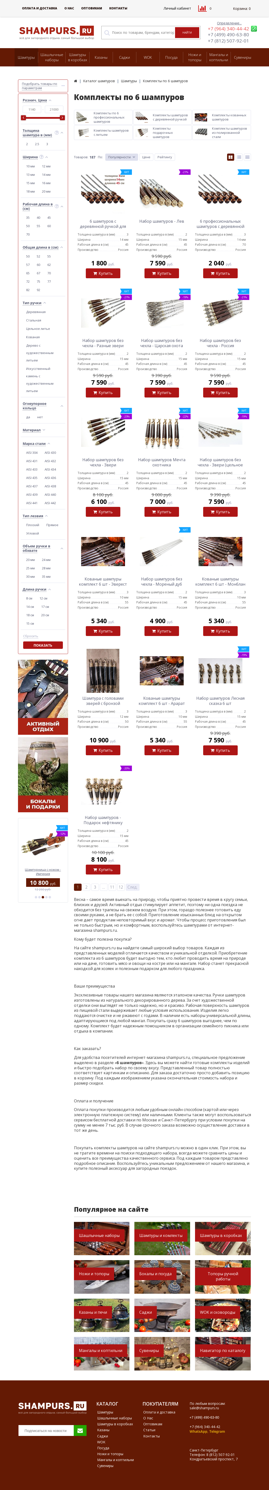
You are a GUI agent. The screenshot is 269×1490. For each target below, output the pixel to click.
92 (38, 290)
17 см (45, 606)
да (28, 417)
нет (40, 417)
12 (121, 887)
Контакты (118, 8)
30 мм (30, 576)
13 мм (30, 174)
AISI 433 (31, 469)
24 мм (46, 559)
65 (28, 273)
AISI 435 (31, 478)
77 (49, 281)
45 (49, 217)
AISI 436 (50, 478)
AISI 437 (31, 486)
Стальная (33, 320)
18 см (30, 615)
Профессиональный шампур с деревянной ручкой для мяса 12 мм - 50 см (42, 872)
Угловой (32, 533)
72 (28, 281)
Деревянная (36, 312)
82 (28, 290)
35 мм (46, 576)
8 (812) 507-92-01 (220, 1454)
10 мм (30, 166)
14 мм (46, 174)
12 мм (46, 166)
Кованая (33, 337)
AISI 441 (31, 503)
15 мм (30, 183)
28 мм (46, 568)
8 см (29, 598)
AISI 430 (50, 452)
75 (38, 281)
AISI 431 (31, 461)
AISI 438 (50, 486)
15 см (30, 623)
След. (132, 887)
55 (38, 226)
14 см (30, 606)
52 (38, 256)
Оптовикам (91, 8)
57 (28, 264)
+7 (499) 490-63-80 (228, 34)
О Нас (69, 8)
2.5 (37, 144)
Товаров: (81, 157)
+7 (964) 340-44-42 (228, 28)
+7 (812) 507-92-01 (228, 41)
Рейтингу (165, 157)
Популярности (119, 157)
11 (112, 887)
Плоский (32, 525)
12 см (43, 598)
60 (49, 226)
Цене (146, 157)
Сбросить (30, 636)
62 (49, 264)
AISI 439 (31, 494)
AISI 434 (50, 469)
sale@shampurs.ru (204, 1408)
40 (38, 217)
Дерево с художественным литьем (40, 352)
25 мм (30, 568)
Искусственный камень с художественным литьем (40, 379)
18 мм (30, 191)
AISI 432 (50, 461)
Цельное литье (38, 328)
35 (28, 217)
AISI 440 (50, 494)
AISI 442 (50, 503)
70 (28, 234)
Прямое (52, 525)
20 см (45, 615)
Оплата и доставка (39, 8)
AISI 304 (31, 452)
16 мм (46, 183)
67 (38, 273)
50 (28, 226)
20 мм (46, 191)
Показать (43, 645)
